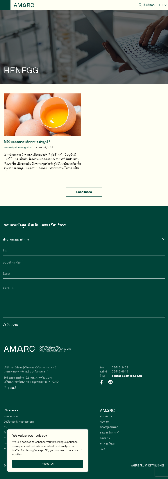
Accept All (48, 464)
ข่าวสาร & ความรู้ (109, 432)
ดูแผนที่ (10, 388)
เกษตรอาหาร (11, 416)
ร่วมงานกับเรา (107, 443)
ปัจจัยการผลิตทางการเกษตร (19, 422)
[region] (47, 450)
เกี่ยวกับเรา (106, 416)
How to (104, 422)
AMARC (24, 5)
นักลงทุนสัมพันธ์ (109, 427)
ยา (5, 427)
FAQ (102, 449)
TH (161, 5)
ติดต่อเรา (149, 5)
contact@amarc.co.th (127, 376)
